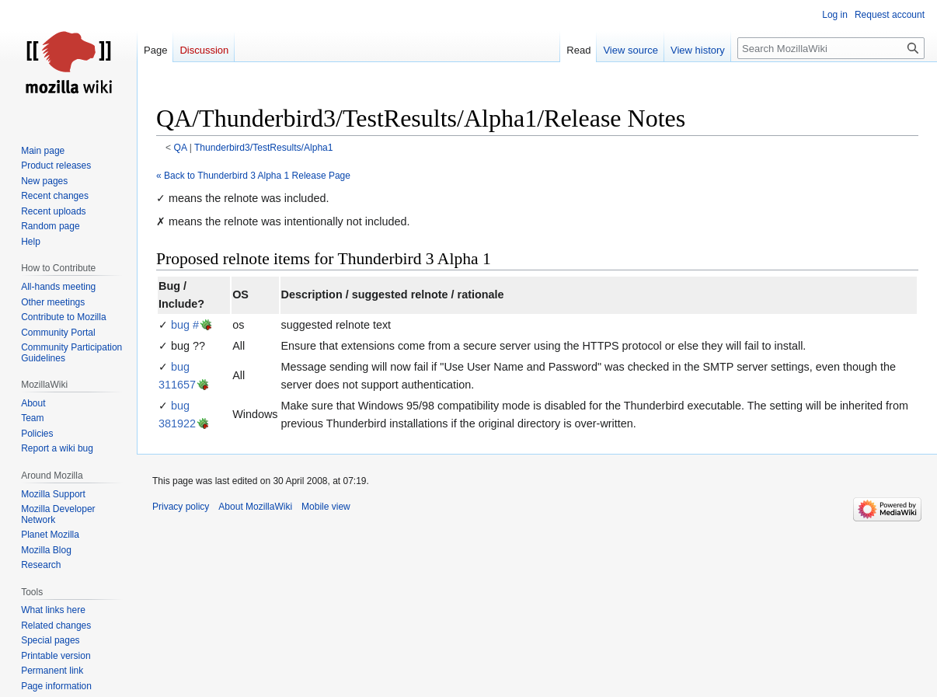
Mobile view (325, 506)
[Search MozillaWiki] (831, 48)
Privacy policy (180, 506)
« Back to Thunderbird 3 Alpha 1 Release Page (253, 175)
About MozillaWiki (255, 506)
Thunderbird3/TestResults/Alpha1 (263, 147)
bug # (185, 325)
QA (180, 147)
